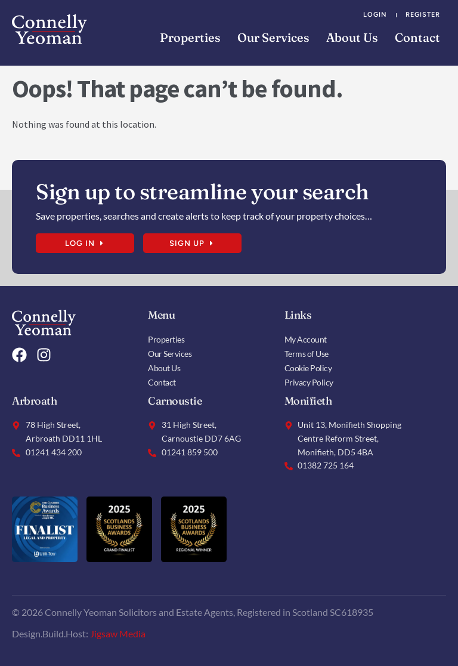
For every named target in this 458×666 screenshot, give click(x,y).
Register (423, 14)
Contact (417, 37)
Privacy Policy (308, 382)
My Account (305, 339)
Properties (190, 37)
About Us (352, 37)
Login (375, 14)
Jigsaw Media (118, 633)
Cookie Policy (308, 368)
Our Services (273, 37)
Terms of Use (306, 354)
